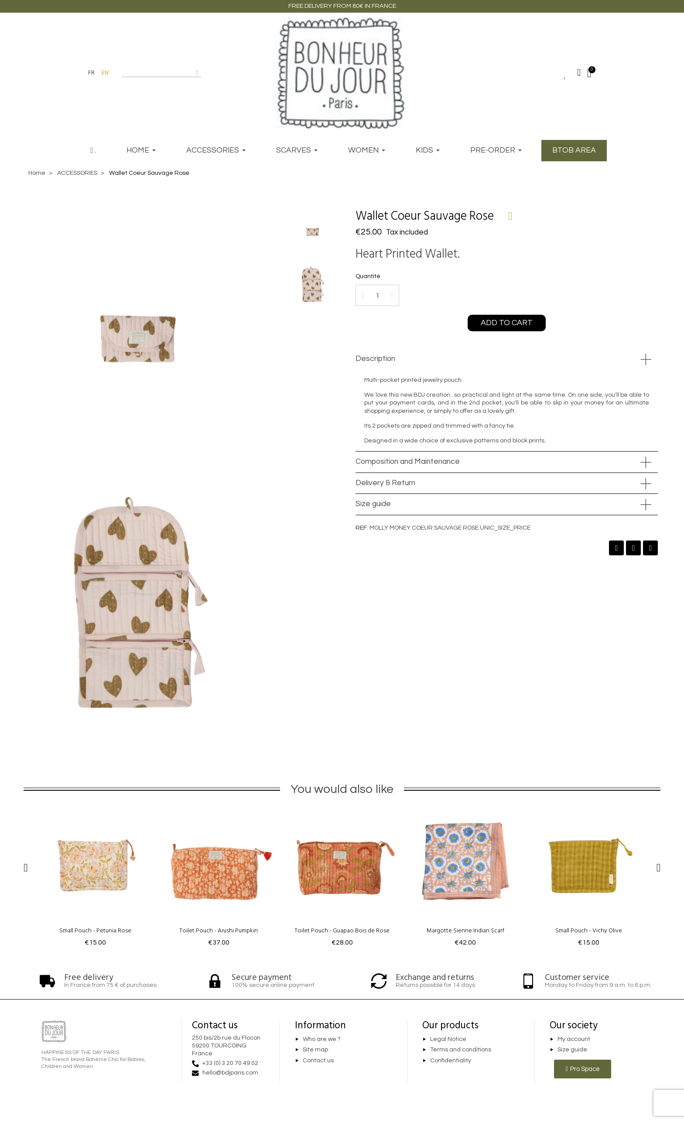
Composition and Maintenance (408, 462)
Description (375, 359)
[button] (507, 323)
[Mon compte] (579, 72)
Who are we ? (322, 1039)
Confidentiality (450, 1060)
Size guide (373, 504)
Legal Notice (448, 1039)
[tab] (507, 359)
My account (573, 1039)
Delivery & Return (385, 483)
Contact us (318, 1060)
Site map (315, 1050)
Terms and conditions (460, 1050)
